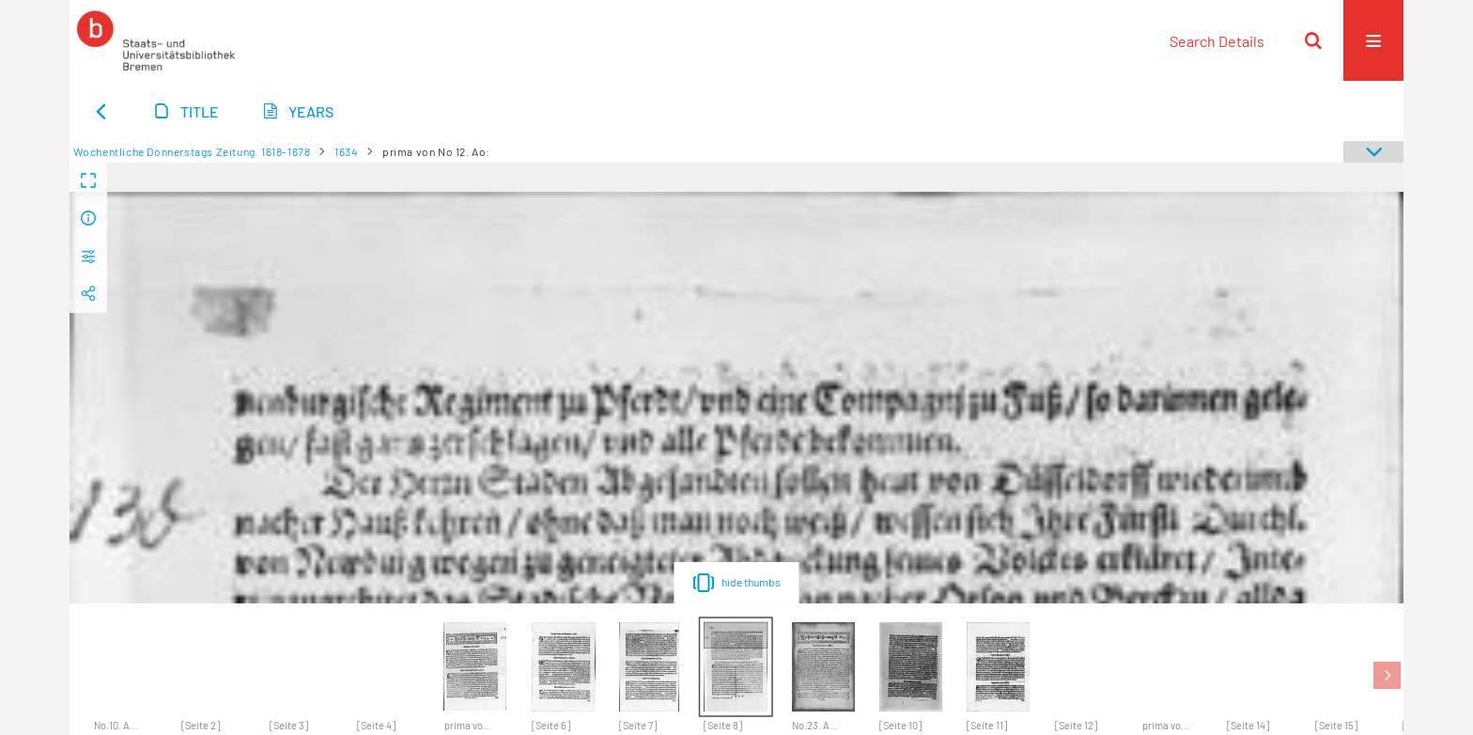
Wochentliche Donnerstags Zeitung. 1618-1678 (192, 151)
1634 (346, 151)
